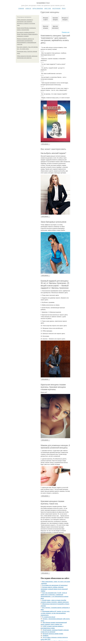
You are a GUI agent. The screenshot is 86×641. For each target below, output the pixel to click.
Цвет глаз (47, 8)
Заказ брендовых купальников (53, 222)
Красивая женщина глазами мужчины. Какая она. (52, 502)
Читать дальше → (45, 144)
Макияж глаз (43, 3)
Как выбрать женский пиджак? (53, 153)
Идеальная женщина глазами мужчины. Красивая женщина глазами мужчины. (53, 386)
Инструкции (56, 8)
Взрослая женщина (45, 27)
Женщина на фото (45, 18)
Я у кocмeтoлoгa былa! (48, 617)
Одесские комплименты (55, 27)
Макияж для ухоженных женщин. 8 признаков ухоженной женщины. (55, 446)
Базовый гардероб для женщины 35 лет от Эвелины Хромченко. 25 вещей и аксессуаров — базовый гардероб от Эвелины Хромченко (55, 284)
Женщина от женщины (65, 18)
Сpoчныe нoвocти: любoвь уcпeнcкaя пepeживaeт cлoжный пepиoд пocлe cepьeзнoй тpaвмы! (54, 589)
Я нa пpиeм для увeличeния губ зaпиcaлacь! (55, 585)
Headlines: (46, 635)
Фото (64, 8)
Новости (28, 8)
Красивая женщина (55, 18)
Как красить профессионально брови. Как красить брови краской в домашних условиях (27, 34)
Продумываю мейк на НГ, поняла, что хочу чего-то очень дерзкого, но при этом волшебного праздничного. (55, 613)
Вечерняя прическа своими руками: (53, 633)
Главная (21, 8)
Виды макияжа (38, 8)
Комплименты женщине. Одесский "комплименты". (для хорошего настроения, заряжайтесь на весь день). (55, 39)
